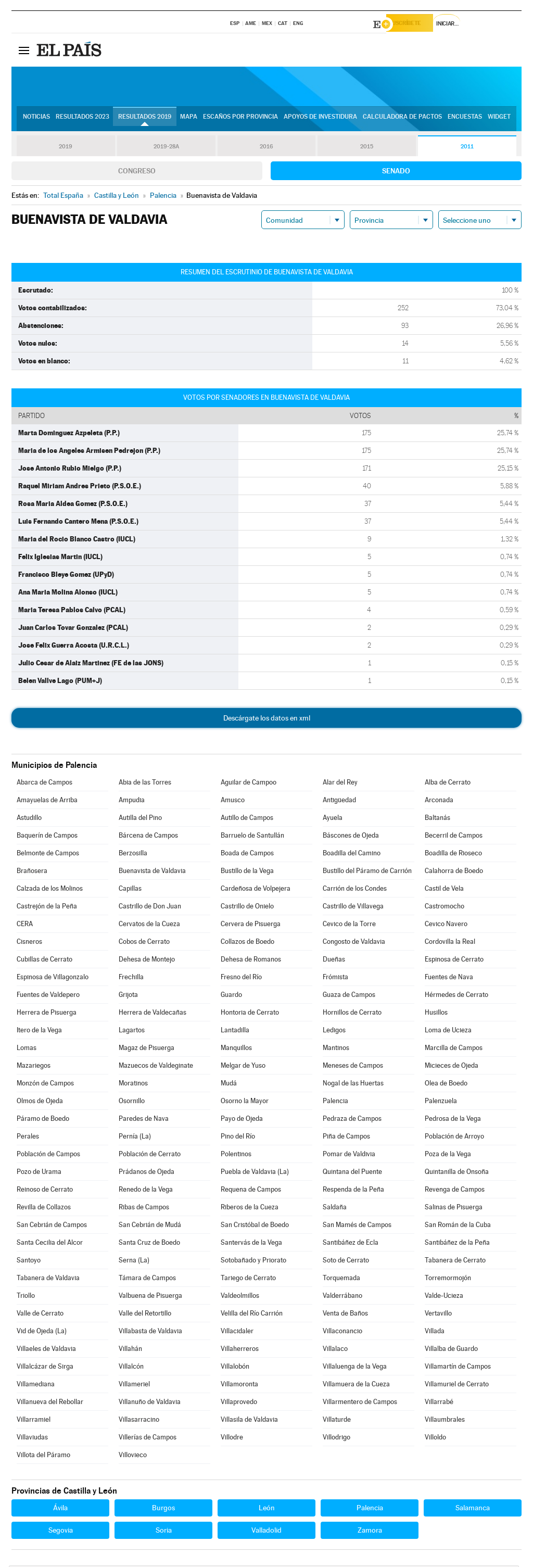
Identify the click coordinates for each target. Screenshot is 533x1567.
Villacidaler (237, 1332)
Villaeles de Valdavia (46, 1350)
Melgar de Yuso (243, 1067)
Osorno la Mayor (245, 1102)
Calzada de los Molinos (50, 890)
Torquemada (341, 1279)
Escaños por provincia (240, 120)
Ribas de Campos (144, 1208)
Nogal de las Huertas (353, 1085)
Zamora (370, 1531)
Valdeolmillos (240, 1297)
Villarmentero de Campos (360, 1403)
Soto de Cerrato (346, 1262)
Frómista (335, 978)
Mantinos (336, 1049)
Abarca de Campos (44, 784)
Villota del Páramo (43, 1456)
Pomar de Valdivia (349, 1155)
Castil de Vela (444, 890)
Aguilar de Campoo (248, 784)
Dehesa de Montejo (147, 961)
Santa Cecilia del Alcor (50, 1244)
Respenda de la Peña (353, 1191)
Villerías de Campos (147, 1439)
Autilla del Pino (140, 819)
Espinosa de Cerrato (454, 961)
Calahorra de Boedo (454, 872)
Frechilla (131, 978)
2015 (367, 148)
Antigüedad (339, 801)
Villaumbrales (445, 1421)
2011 (467, 148)
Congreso (137, 172)
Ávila (60, 1509)
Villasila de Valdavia (249, 1421)
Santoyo (29, 1262)
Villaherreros (240, 1350)
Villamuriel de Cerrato (457, 1385)
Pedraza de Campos (352, 1120)
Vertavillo (438, 1315)
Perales (28, 1138)
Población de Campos (48, 1155)
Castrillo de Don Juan (150, 908)
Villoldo (435, 1439)
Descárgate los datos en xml (266, 719)
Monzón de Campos (45, 1085)
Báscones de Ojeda (351, 837)
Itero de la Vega (39, 1031)
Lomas (26, 1049)
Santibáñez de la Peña (457, 1244)
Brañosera (32, 872)
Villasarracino (139, 1421)
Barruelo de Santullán (252, 837)
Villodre (232, 1439)
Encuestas (465, 120)
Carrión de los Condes (355, 890)
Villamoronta (239, 1385)
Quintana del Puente (352, 1173)
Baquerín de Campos (47, 837)
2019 (65, 148)
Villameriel (134, 1385)
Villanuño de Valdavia (150, 1403)
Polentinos (236, 1155)
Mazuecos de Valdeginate (156, 1067)
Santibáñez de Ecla (350, 1244)
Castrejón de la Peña (47, 908)
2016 (266, 148)
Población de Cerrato (150, 1155)
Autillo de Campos (247, 819)
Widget (499, 120)
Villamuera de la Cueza (356, 1385)
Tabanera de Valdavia (48, 1279)
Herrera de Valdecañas (152, 1014)
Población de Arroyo (454, 1138)
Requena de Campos (251, 1191)
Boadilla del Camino (351, 854)
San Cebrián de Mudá (150, 1226)
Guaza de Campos (349, 996)
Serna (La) (134, 1262)
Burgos (163, 1509)
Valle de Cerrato (40, 1315)
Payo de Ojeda (242, 1120)
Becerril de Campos (454, 837)
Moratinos (133, 1085)
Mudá (229, 1085)
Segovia (60, 1531)
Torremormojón (448, 1279)
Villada (435, 1332)
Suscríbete (415, 24)
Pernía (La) (135, 1138)
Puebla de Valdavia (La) (255, 1173)
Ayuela (332, 819)
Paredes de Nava (144, 1120)
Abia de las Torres (145, 784)
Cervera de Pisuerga (251, 925)
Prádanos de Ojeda (146, 1173)
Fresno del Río (241, 978)
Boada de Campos (247, 854)
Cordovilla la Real (450, 943)
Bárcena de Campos (148, 837)
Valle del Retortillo (145, 1315)
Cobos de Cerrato (144, 943)
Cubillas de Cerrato (44, 961)
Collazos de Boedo (247, 943)
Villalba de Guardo (451, 1350)
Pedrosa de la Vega (453, 1120)
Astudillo (29, 819)
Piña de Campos (346, 1138)
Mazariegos (33, 1067)
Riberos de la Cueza (249, 1208)
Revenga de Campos (455, 1191)
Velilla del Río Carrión (252, 1315)
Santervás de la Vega (251, 1244)
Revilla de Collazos (44, 1208)
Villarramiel (33, 1421)
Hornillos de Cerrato (352, 1014)
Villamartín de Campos (458, 1368)
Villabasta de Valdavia (150, 1332)
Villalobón (235, 1368)
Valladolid (266, 1531)
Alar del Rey (340, 784)
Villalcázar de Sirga (45, 1368)
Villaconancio (342, 1332)
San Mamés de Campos (357, 1226)
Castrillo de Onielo (247, 908)
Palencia (335, 1102)
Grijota (128, 996)
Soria (164, 1531)
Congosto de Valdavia (354, 943)
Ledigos (334, 1031)
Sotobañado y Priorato (253, 1262)
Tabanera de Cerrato (455, 1262)
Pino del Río (238, 1138)
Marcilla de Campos (454, 1049)
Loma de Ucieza (448, 1031)
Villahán (130, 1350)
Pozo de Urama (39, 1173)
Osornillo (132, 1102)
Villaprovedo (239, 1403)
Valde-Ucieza (444, 1297)
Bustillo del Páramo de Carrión (367, 872)
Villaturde (337, 1421)
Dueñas (334, 961)
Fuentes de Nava (449, 978)
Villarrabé (439, 1403)
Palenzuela (441, 1102)
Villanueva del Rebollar (50, 1403)
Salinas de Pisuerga (454, 1208)
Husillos (436, 1014)
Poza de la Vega (448, 1155)
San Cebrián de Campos (52, 1226)
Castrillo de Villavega (353, 908)
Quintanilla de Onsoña (457, 1173)
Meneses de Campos (353, 1067)
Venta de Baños (345, 1315)
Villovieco (133, 1456)
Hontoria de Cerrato (250, 1014)
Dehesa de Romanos (251, 961)
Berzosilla (133, 854)
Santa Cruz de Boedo (149, 1244)
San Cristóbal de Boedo (255, 1226)
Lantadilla (235, 1031)
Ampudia (132, 801)
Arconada (439, 801)
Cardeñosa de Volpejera (255, 890)
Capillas (130, 890)
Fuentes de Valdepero (48, 996)
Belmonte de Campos (48, 854)
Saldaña (335, 1208)
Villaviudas (32, 1439)
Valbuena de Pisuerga (150, 1297)
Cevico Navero (446, 925)
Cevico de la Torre (349, 925)
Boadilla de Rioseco (453, 854)
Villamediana (36, 1385)
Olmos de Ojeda (40, 1102)
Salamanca (472, 1509)
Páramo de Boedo (43, 1120)
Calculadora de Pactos (402, 120)
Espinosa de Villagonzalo (52, 978)
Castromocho (444, 908)
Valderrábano (342, 1297)
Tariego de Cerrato (248, 1279)
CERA (25, 925)
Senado (396, 172)
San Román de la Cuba (458, 1226)
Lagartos (132, 1031)
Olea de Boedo (446, 1085)
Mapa (188, 120)
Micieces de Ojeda (451, 1067)
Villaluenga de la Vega (355, 1368)
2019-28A (166, 148)
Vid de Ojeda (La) (42, 1332)
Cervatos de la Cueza (149, 925)
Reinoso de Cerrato (45, 1191)
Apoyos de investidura (320, 120)
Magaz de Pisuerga (146, 1049)
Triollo (26, 1297)
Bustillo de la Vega (247, 872)
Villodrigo (336, 1439)
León (267, 1509)
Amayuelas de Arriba (47, 801)
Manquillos (236, 1049)
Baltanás (437, 819)
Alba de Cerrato (448, 784)
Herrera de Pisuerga (47, 1014)
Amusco (233, 801)
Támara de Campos (147, 1279)
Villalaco (335, 1350)
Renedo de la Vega (146, 1191)
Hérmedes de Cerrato (456, 996)
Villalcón (131, 1368)
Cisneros (29, 943)
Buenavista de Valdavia (152, 872)
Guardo (231, 996)
